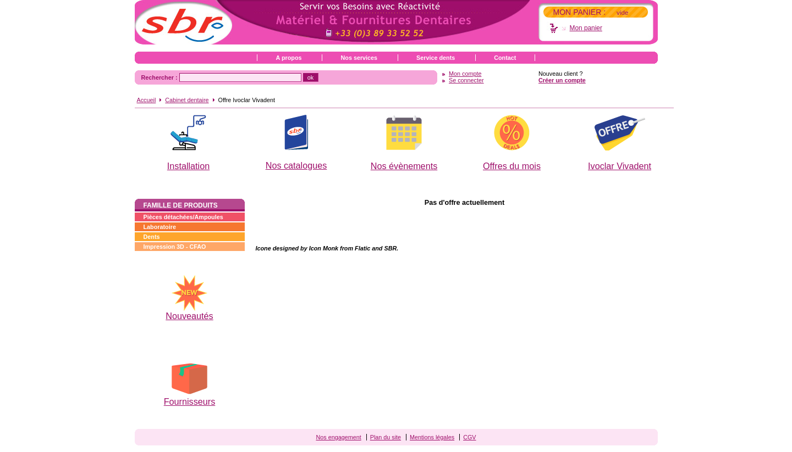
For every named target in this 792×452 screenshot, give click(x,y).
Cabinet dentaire (186, 100)
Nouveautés (189, 316)
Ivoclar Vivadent (619, 166)
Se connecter (466, 80)
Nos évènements (404, 166)
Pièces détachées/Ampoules (183, 217)
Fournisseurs (190, 401)
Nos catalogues (296, 165)
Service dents (435, 57)
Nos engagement (338, 437)
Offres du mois (512, 166)
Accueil (146, 100)
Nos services (358, 57)
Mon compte (465, 73)
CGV (469, 437)
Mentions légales (432, 437)
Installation (188, 166)
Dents (152, 236)
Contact (505, 57)
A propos (289, 57)
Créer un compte (562, 80)
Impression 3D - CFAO (175, 246)
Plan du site (385, 437)
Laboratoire (160, 227)
